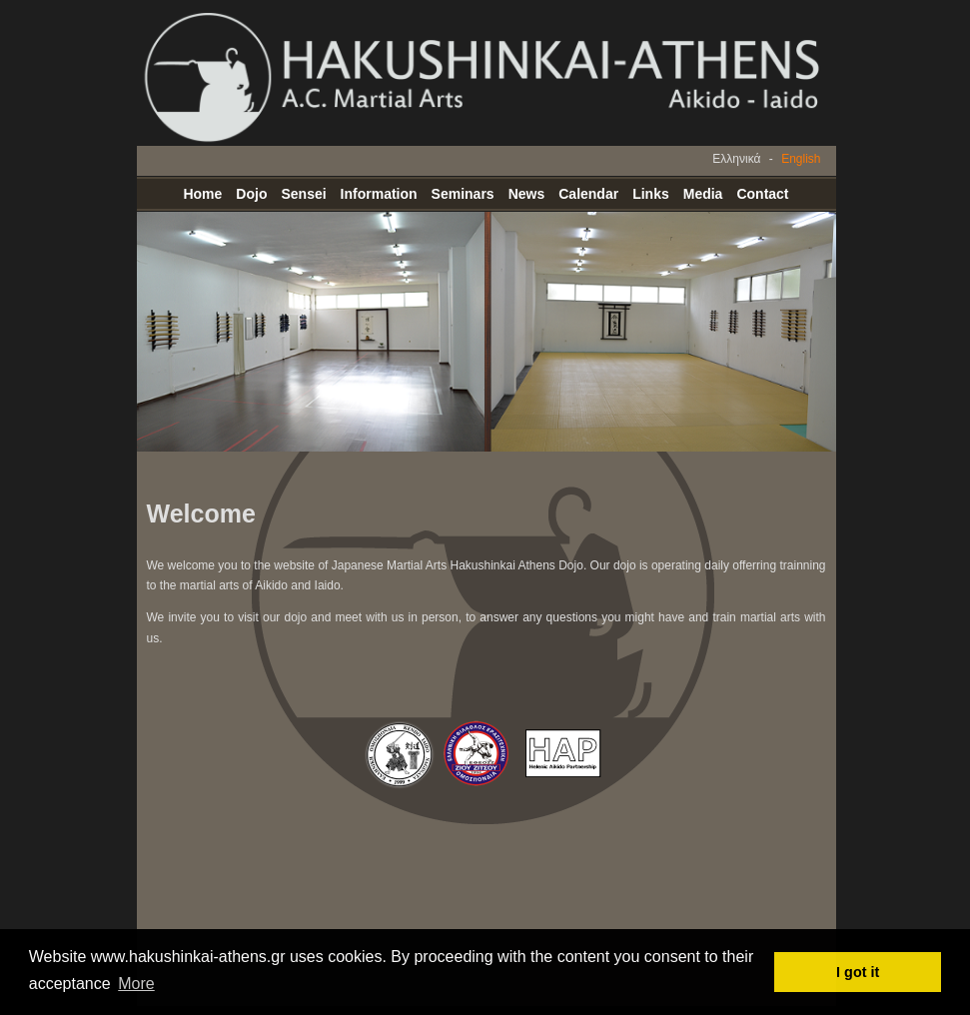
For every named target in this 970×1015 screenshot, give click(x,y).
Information (379, 194)
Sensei (303, 194)
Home (202, 194)
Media (703, 194)
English (800, 159)
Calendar (588, 194)
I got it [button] (857, 972)
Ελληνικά (736, 159)
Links (650, 194)
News (526, 194)
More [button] (136, 983)
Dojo (251, 194)
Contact (762, 194)
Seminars (463, 194)
